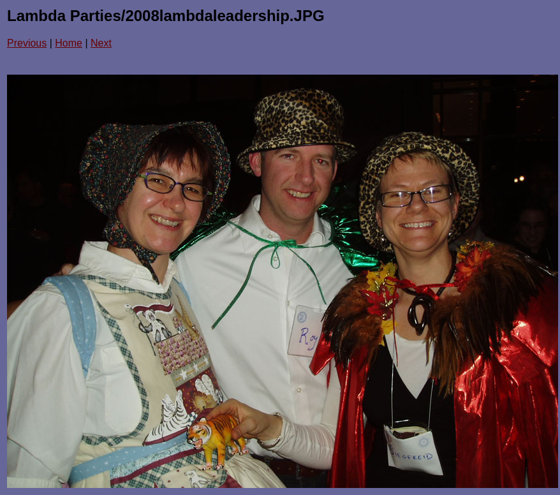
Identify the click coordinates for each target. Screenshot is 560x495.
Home (68, 43)
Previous (27, 43)
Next (101, 43)
